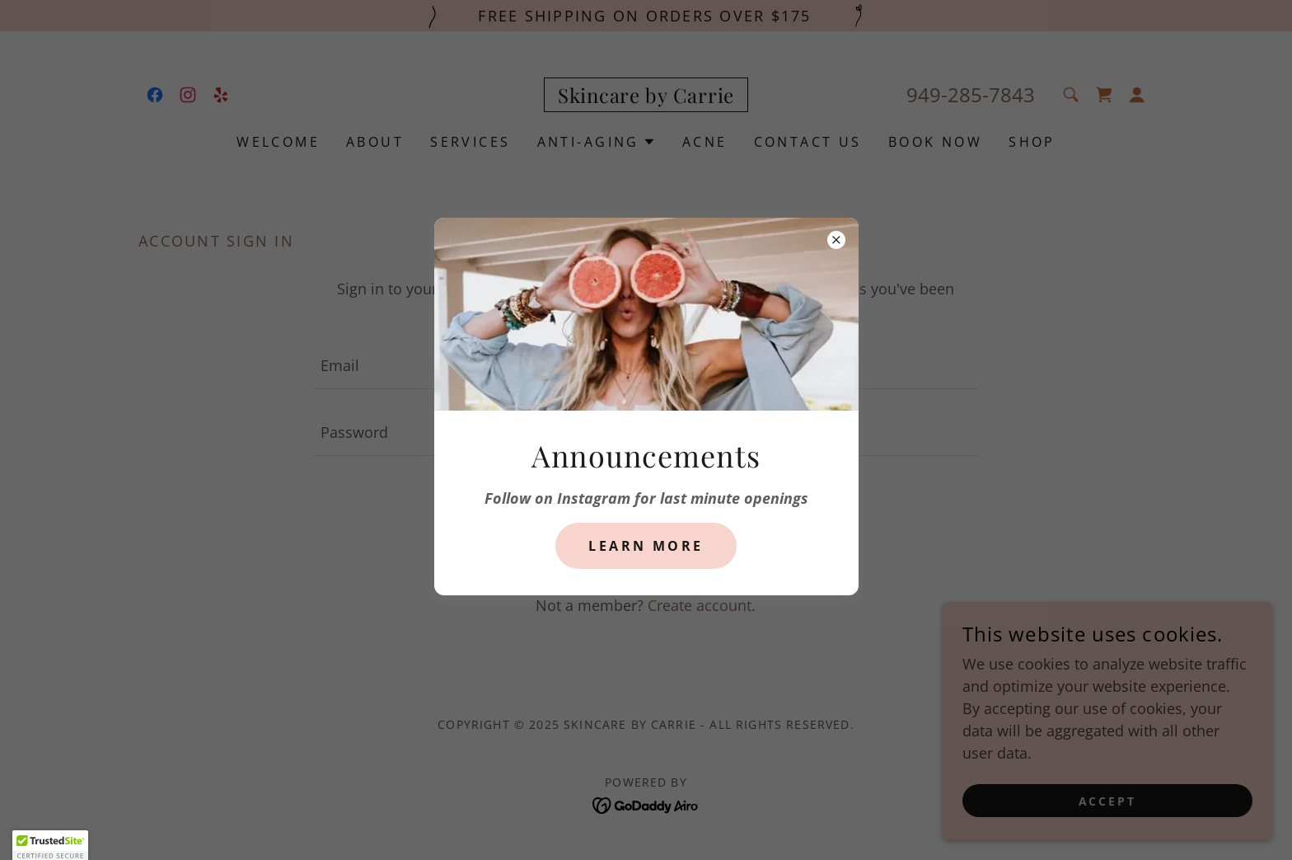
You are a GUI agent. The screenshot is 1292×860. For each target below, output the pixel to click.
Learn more (645, 546)
